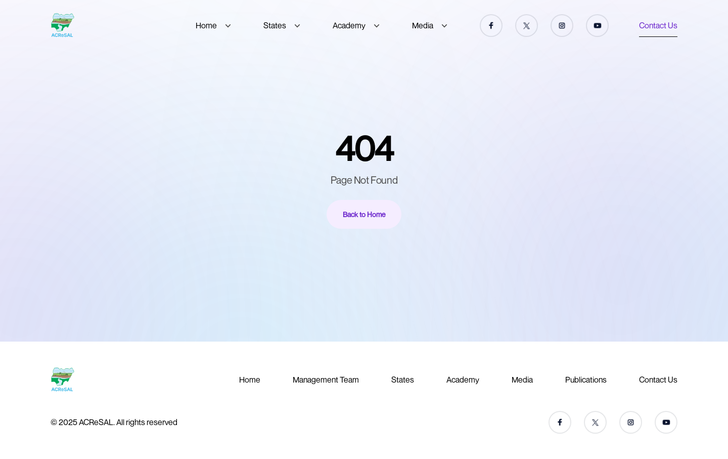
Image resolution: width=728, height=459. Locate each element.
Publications (586, 379)
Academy (349, 25)
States (274, 25)
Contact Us (658, 25)
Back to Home (364, 214)
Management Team (326, 379)
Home (206, 25)
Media (422, 25)
